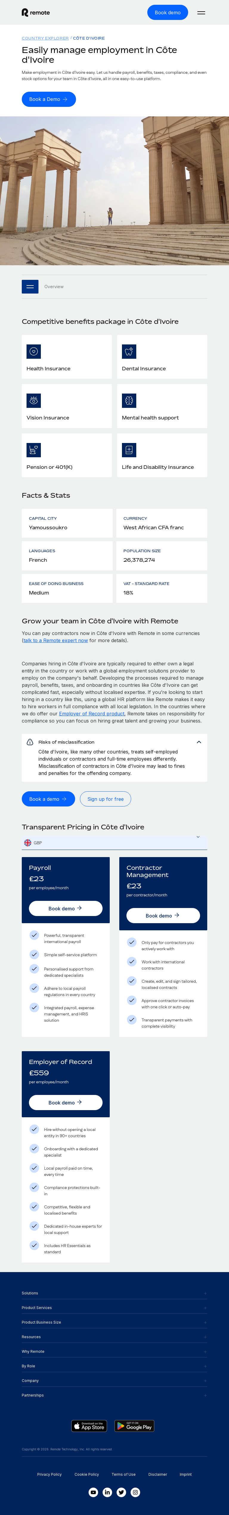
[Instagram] (135, 1492)
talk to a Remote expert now (56, 640)
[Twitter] (121, 1492)
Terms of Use (124, 1474)
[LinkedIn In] (107, 1492)
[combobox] (114, 843)
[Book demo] (167, 12)
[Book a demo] (48, 798)
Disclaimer (157, 1474)
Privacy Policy (49, 1474)
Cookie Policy (87, 1474)
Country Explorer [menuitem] (45, 38)
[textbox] (114, 843)
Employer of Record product (91, 714)
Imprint (186, 1474)
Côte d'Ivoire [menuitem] (89, 38)
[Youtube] (93, 1492)
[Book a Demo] (49, 99)
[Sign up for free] (105, 798)
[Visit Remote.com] (36, 12)
